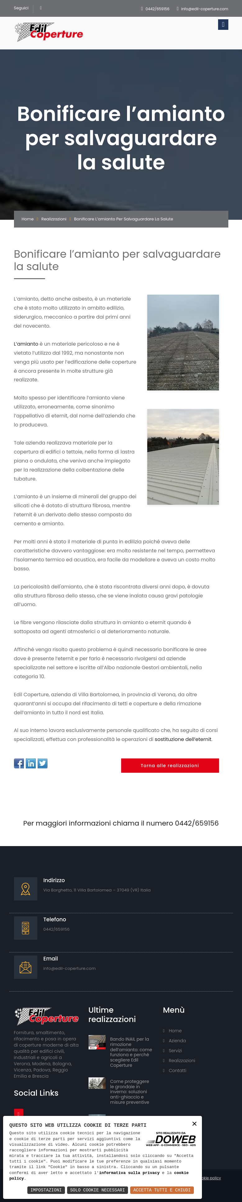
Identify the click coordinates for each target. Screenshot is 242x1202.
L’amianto (26, 344)
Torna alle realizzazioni (170, 765)
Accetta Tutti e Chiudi (162, 1190)
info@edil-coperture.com (204, 9)
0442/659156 (157, 9)
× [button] (194, 1124)
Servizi (172, 1051)
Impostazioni (46, 1190)
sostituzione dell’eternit (183, 739)
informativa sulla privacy (129, 1173)
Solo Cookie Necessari (97, 1190)
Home (28, 219)
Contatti (174, 1070)
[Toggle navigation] (223, 24)
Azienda (174, 1041)
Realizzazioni (53, 219)
